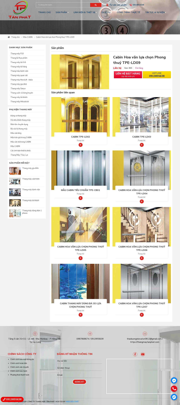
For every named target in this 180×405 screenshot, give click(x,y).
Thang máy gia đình (19, 84)
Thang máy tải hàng (19, 66)
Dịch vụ (106, 12)
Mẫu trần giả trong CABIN (21, 137)
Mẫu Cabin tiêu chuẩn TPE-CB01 (80, 190)
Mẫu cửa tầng (16, 133)
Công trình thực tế (128, 12)
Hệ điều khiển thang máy (21, 120)
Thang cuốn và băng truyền (22, 93)
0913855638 (138, 5)
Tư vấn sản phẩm (118, 5)
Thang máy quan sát (19, 75)
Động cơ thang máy (18, 115)
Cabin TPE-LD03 (141, 136)
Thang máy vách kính (31, 179)
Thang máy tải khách (19, 97)
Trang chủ (44, 12)
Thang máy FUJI (17, 53)
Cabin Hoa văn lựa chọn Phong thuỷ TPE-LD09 (55, 37)
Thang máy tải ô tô (18, 62)
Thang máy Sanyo (18, 88)
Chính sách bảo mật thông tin (22, 359)
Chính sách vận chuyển (19, 367)
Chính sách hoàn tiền (18, 363)
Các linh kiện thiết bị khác (21, 150)
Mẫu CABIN (27, 37)
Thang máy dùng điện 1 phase (32, 211)
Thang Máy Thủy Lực (19, 155)
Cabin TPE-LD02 (80, 136)
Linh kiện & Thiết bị (84, 12)
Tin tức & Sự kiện (155, 12)
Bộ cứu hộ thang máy (19, 129)
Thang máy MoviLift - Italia (22, 80)
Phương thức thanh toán (19, 375)
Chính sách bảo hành (18, 371)
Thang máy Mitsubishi (20, 101)
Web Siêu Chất (72, 401)
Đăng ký (79, 382)
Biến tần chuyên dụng (19, 124)
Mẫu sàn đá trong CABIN (21, 142)
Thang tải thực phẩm (19, 58)
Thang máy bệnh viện (19, 71)
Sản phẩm (61, 12)
